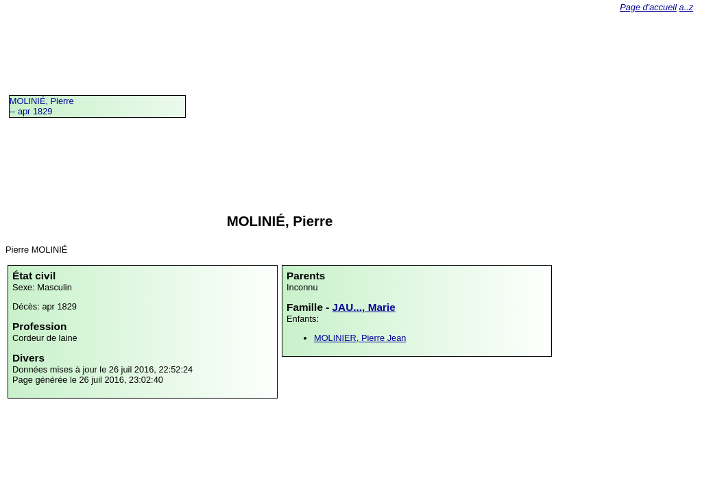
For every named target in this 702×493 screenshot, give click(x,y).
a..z (686, 7)
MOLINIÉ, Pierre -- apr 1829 (42, 106)
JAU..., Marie (364, 307)
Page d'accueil (648, 7)
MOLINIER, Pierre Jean (360, 338)
